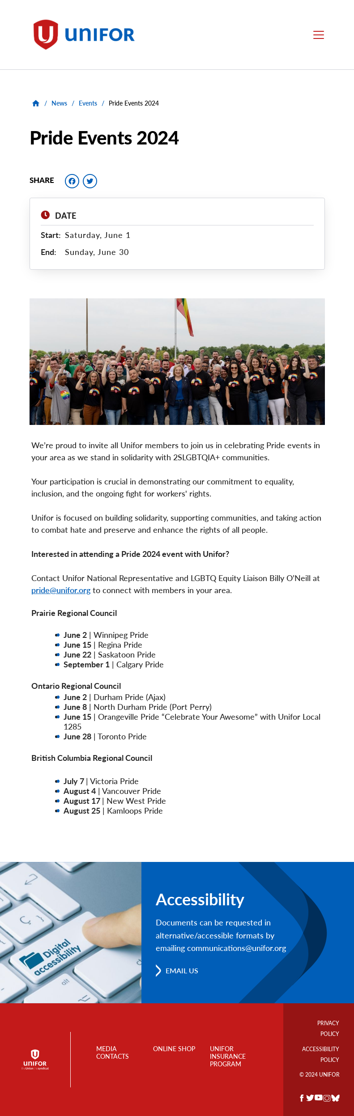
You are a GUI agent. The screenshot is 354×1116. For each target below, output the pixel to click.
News (59, 103)
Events (88, 103)
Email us (182, 970)
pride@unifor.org (60, 590)
